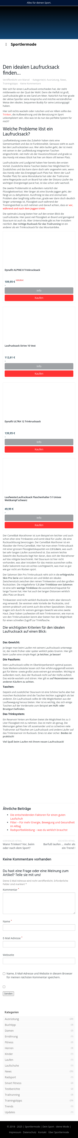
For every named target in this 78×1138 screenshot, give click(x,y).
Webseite (8, 955)
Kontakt (42, 1132)
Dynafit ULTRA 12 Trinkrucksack (23, 421)
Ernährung (11, 1036)
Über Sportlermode (58, 1132)
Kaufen (39, 298)
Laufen (9, 1060)
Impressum (15, 1132)
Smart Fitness (13, 1083)
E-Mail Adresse (12, 938)
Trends (9, 1106)
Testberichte (12, 1089)
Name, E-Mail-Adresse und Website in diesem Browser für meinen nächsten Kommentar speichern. (37, 975)
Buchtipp (10, 1025)
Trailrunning (12, 1094)
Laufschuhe (12, 1065)
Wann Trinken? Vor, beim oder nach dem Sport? (21, 845)
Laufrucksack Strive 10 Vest (20, 345)
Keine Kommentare (30, 83)
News (63, 79)
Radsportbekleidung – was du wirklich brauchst (38, 830)
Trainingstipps (10, 83)
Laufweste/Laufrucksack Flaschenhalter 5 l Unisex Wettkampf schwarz (33, 499)
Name (7, 921)
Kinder (9, 1054)
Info (39, 290)
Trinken (7, 114)
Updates (10, 1112)
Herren (9, 1048)
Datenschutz (29, 1132)
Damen (9, 1030)
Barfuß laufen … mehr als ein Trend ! (57, 845)
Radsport (10, 1077)
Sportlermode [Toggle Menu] (20, 44)
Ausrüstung (53, 79)
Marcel (26, 79)
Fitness (9, 1042)
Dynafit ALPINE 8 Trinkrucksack (22, 270)
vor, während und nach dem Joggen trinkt (38, 207)
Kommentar (11, 889)
